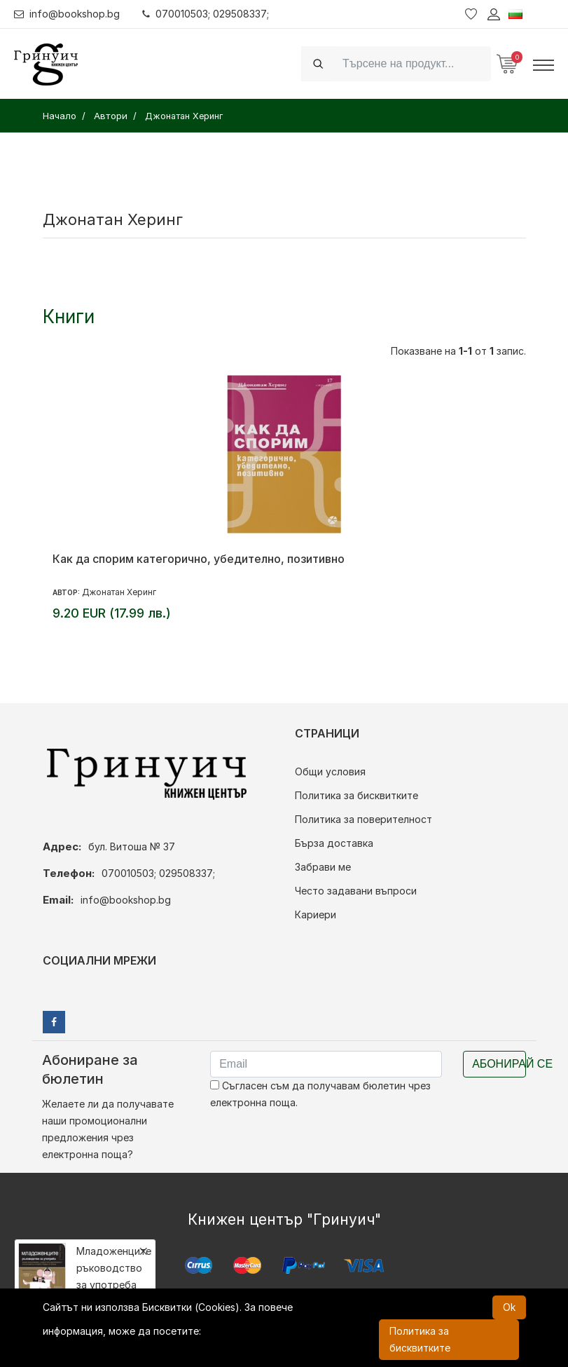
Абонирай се (499, 1064)
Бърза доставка (334, 843)
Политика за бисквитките (356, 795)
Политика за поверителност (363, 819)
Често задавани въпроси (356, 891)
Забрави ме (323, 867)
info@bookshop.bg (67, 14)
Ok (509, 1307)
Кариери (315, 914)
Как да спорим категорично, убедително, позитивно (199, 559)
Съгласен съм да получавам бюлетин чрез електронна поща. (320, 1094)
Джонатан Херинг (119, 592)
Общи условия (330, 771)
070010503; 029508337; (205, 14)
